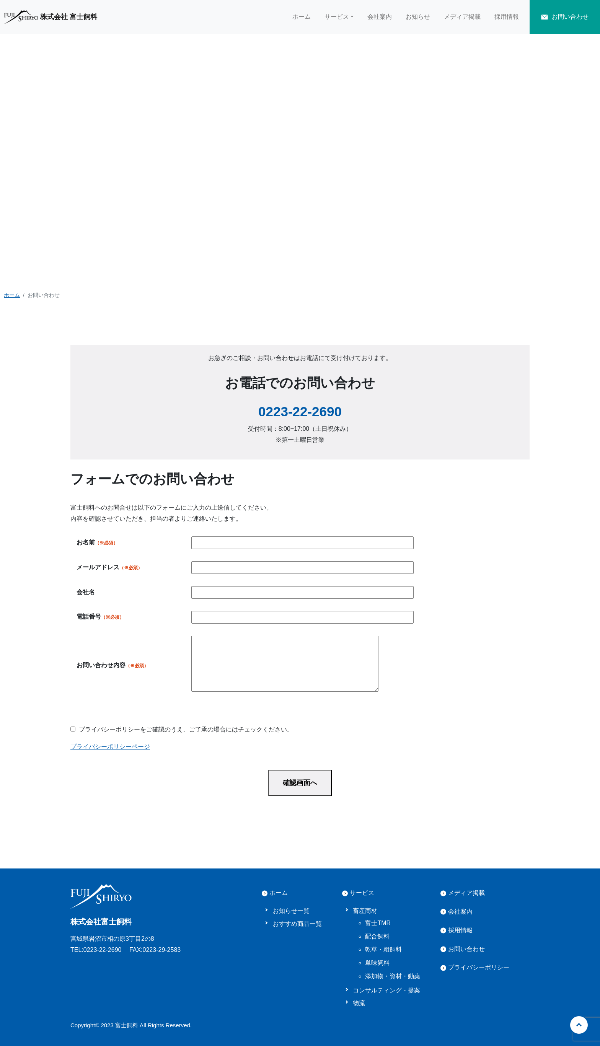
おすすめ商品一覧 (297, 924)
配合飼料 (377, 936)
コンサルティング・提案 (386, 990)
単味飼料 (377, 963)
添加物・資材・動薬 (392, 976)
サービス (362, 893)
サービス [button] (336, 16)
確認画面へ (300, 783)
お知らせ (418, 16)
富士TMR (378, 923)
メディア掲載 (462, 16)
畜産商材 (365, 911)
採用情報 (506, 16)
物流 (359, 1003)
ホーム (301, 16)
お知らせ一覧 (291, 911)
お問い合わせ (466, 949)
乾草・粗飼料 (383, 949)
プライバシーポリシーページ (110, 746)
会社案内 (379, 16)
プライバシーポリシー (478, 967)
